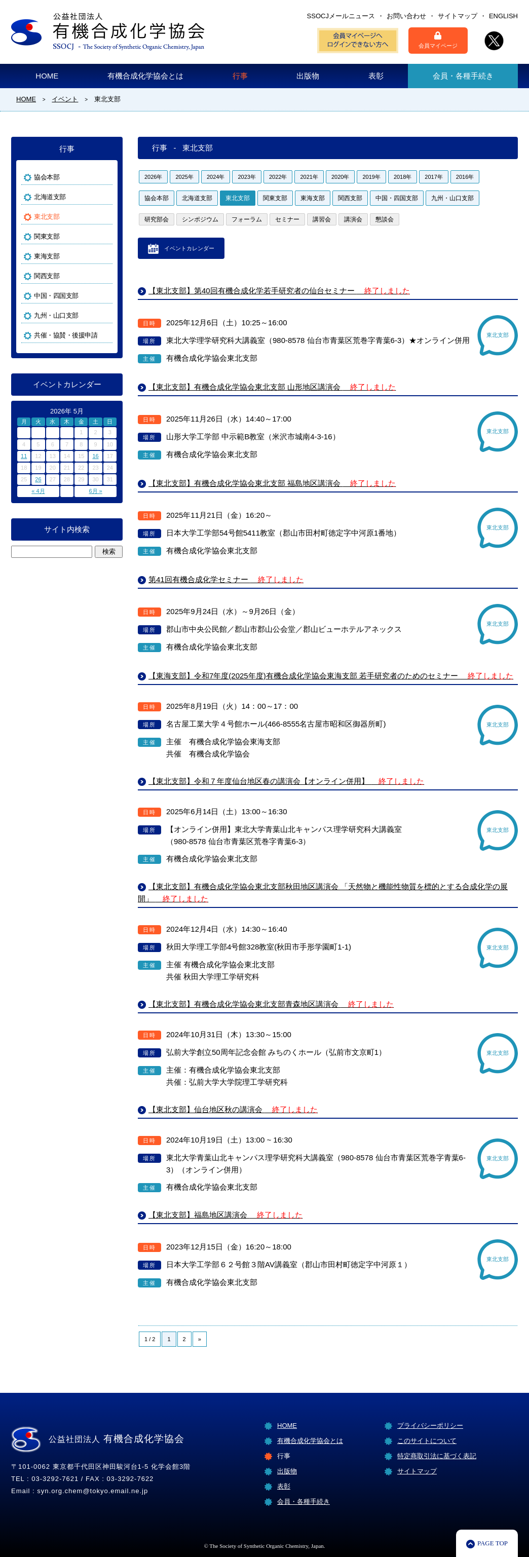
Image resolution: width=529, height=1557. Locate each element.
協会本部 (156, 198)
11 (24, 456)
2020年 (340, 177)
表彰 (376, 75)
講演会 (353, 219)
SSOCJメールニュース (341, 16)
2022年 (278, 177)
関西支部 (350, 198)
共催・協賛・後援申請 (65, 335)
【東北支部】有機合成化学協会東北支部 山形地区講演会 (272, 387)
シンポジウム (200, 219)
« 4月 (38, 491)
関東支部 (275, 198)
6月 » (95, 491)
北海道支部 (197, 198)
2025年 (184, 177)
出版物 (307, 75)
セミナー (287, 219)
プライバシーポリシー (430, 1425)
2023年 (246, 177)
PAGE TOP (492, 1543)
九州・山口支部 (452, 198)
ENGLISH (503, 16)
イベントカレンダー (189, 248)
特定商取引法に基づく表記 (436, 1456)
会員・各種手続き (463, 75)
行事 (240, 75)
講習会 (322, 219)
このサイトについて (427, 1441)
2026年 (153, 177)
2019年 (371, 177)
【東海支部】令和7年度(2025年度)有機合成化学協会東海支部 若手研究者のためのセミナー (330, 675)
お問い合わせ (406, 16)
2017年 (433, 177)
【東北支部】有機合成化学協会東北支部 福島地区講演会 (272, 483)
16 (95, 456)
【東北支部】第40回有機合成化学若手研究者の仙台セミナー (279, 290)
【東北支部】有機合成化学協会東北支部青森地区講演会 (271, 1004)
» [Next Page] (199, 1339)
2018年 (402, 177)
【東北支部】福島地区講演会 (225, 1214)
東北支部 (237, 198)
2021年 (309, 177)
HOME (46, 75)
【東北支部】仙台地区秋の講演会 (233, 1109)
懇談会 (384, 219)
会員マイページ (438, 40)
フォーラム (247, 219)
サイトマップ (457, 16)
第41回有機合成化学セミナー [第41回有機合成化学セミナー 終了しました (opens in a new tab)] (226, 579)
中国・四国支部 (396, 198)
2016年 (465, 177)
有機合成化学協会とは (145, 75)
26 (38, 479)
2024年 (215, 177)
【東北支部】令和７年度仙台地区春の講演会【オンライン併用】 (286, 781)
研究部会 (156, 219)
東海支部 (312, 198)
